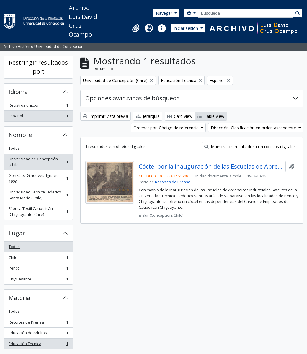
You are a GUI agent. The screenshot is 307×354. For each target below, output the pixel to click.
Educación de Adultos (38, 334)
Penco (38, 269)
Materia (19, 298)
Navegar (164, 13)
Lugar (17, 233)
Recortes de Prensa (38, 323)
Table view (210, 116)
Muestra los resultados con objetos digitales (250, 146)
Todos (14, 148)
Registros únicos (38, 106)
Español (38, 117)
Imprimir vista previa (105, 116)
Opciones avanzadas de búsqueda (132, 98)
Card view (179, 116)
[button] (135, 28)
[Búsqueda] (245, 13)
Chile (38, 259)
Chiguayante (38, 280)
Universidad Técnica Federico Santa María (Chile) (38, 194)
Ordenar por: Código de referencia (166, 127)
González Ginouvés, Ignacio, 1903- (38, 178)
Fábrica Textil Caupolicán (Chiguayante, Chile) (38, 211)
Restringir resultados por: (38, 66)
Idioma (18, 92)
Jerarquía (148, 116)
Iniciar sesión (186, 28)
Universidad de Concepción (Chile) (38, 161)
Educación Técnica (38, 345)
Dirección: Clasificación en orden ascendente (254, 127)
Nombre (20, 135)
